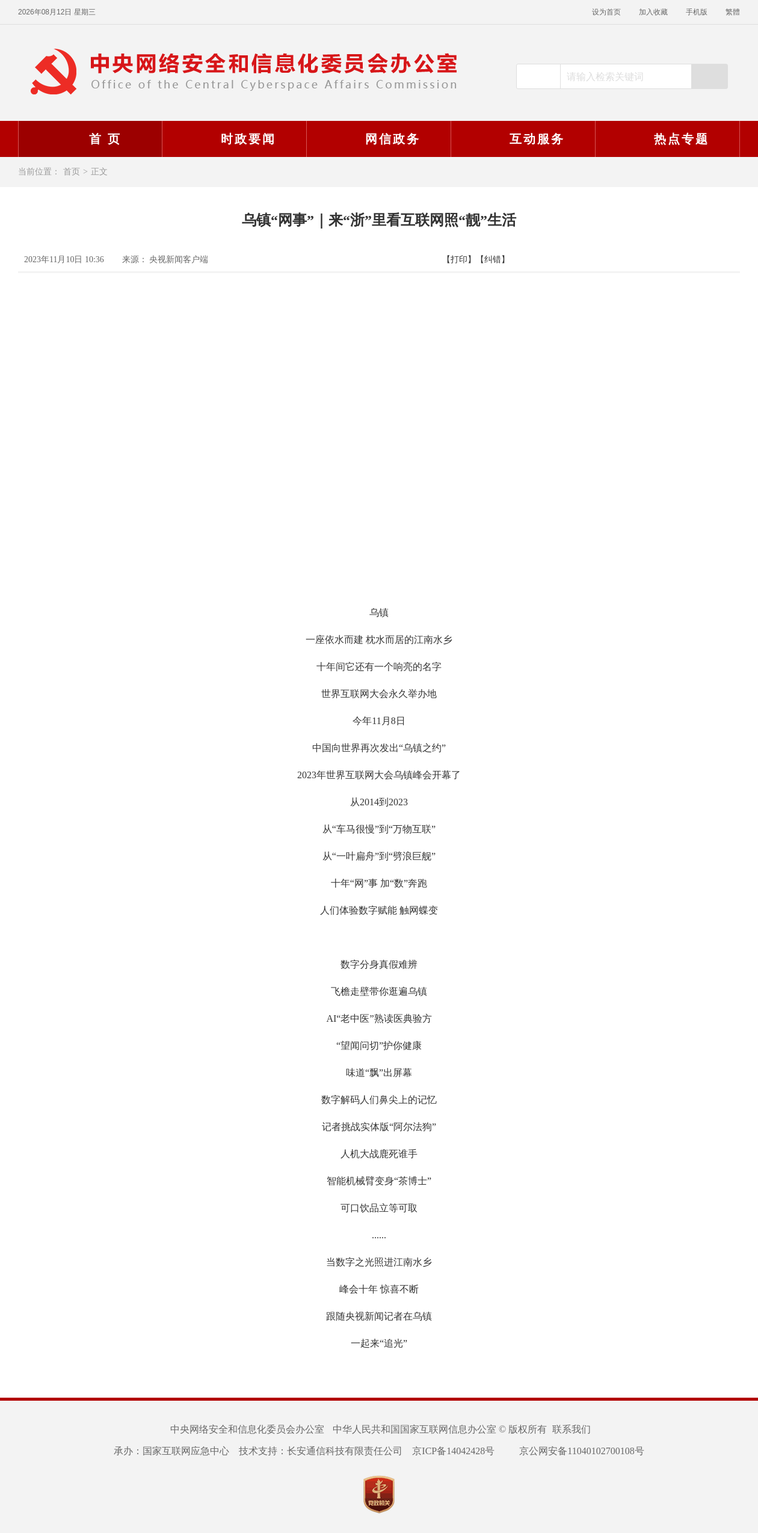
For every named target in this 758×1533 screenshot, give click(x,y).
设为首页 (606, 12)
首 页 (90, 139)
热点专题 (666, 139)
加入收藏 (653, 12)
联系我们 (571, 1429)
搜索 (709, 76)
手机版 (696, 12)
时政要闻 (233, 139)
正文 (99, 171)
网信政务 (377, 139)
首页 (71, 171)
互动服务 (521, 139)
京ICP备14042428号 (453, 1451)
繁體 (733, 12)
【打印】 (459, 259)
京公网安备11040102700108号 (574, 1451)
